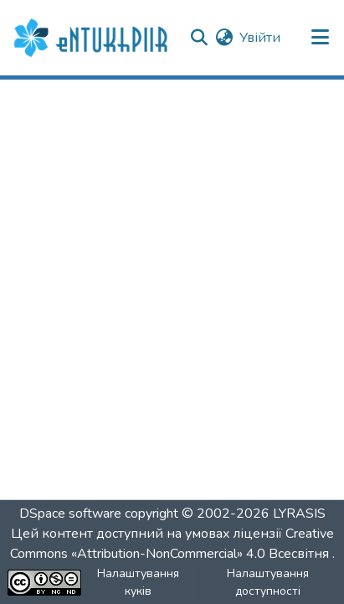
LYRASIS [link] (299, 513)
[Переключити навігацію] (320, 38)
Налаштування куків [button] (138, 582)
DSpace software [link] (70, 513)
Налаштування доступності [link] (268, 582)
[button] (93, 38)
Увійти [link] (259, 37)
